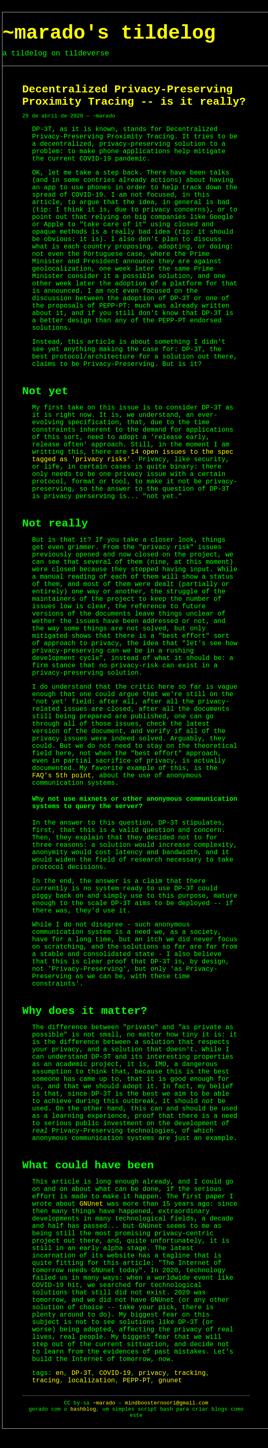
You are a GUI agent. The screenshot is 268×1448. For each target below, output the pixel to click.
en (60, 1373)
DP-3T (81, 1373)
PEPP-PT (136, 1380)
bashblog (83, 1409)
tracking (190, 1373)
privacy (152, 1373)
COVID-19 (115, 1373)
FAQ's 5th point (61, 775)
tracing (46, 1380)
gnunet (170, 1380)
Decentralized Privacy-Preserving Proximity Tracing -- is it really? (134, 95)
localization (91, 1380)
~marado (104, 1403)
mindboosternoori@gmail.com (166, 1403)
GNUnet (91, 1204)
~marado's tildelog (108, 33)
